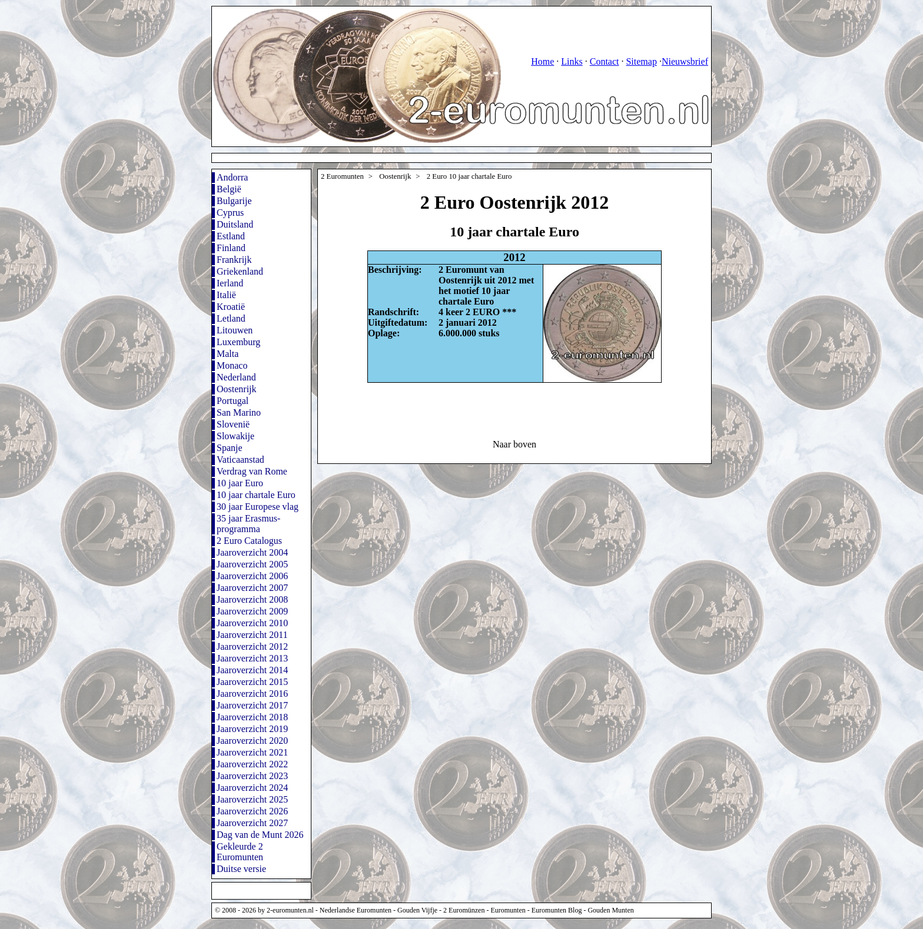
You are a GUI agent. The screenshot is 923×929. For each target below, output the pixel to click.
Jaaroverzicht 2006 (252, 576)
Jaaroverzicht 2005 (252, 564)
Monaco (232, 365)
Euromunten (507, 910)
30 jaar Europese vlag (257, 507)
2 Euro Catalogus (249, 541)
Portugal (232, 401)
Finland (231, 248)
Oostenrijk (237, 389)
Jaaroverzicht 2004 (252, 552)
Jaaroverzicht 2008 (252, 599)
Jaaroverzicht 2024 (252, 788)
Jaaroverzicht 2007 (252, 588)
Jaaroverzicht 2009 (252, 611)
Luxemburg (238, 342)
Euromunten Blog (557, 910)
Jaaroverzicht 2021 (252, 752)
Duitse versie (241, 869)
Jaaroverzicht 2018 (252, 717)
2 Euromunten (342, 176)
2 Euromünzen (463, 910)
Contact (604, 61)
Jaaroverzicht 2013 (252, 658)
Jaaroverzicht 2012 (252, 646)
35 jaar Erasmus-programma (248, 523)
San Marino (239, 412)
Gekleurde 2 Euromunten (240, 851)
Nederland (236, 377)
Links (571, 61)
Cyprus (230, 213)
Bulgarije (234, 201)
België (229, 189)
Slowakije (235, 436)
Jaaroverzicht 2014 (252, 670)
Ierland (230, 283)
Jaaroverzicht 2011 (252, 635)
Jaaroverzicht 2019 (252, 729)
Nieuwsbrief (685, 61)
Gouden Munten (610, 910)
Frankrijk (234, 260)
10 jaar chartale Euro (256, 495)
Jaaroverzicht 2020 (252, 741)
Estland (231, 236)
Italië (226, 295)
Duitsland (235, 224)
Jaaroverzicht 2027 (252, 823)
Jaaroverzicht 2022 (252, 764)
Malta (227, 354)
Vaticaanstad (240, 459)
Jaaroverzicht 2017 (252, 705)
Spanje (230, 448)
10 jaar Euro (240, 483)
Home (542, 61)
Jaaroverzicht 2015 (252, 682)
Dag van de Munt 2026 (260, 835)
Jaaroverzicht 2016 (252, 694)
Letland (231, 318)
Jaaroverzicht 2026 (252, 811)
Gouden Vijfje (417, 910)
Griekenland (240, 271)
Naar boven (514, 444)
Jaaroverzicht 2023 (252, 776)
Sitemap (641, 61)
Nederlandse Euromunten (355, 910)
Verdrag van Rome (252, 471)
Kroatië (231, 307)
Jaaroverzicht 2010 (252, 623)
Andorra (232, 177)
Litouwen (235, 330)
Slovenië (233, 424)
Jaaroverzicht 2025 (252, 799)
